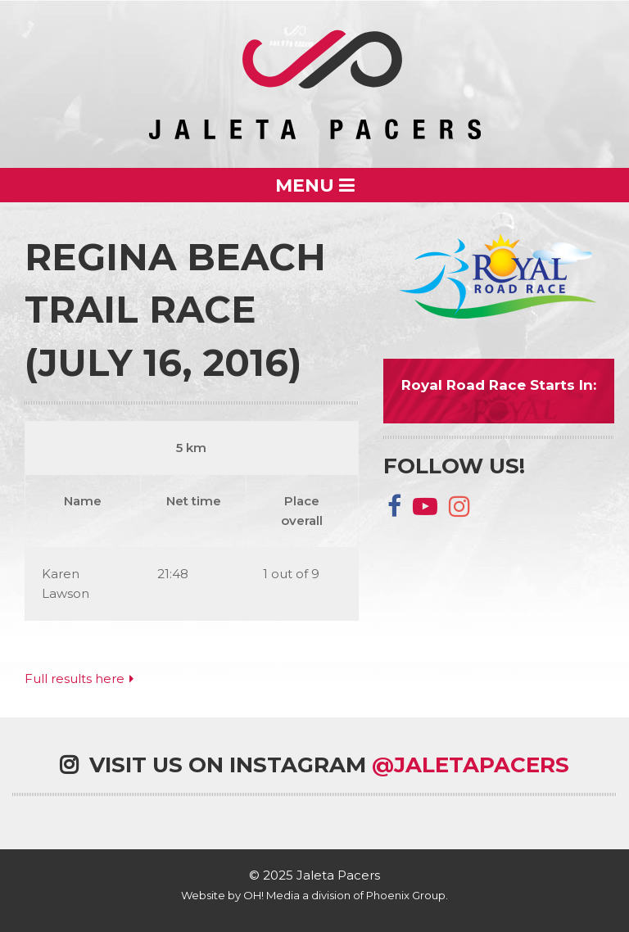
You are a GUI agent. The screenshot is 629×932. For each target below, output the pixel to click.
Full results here (74, 678)
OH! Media (271, 895)
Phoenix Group (406, 895)
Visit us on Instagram (314, 765)
